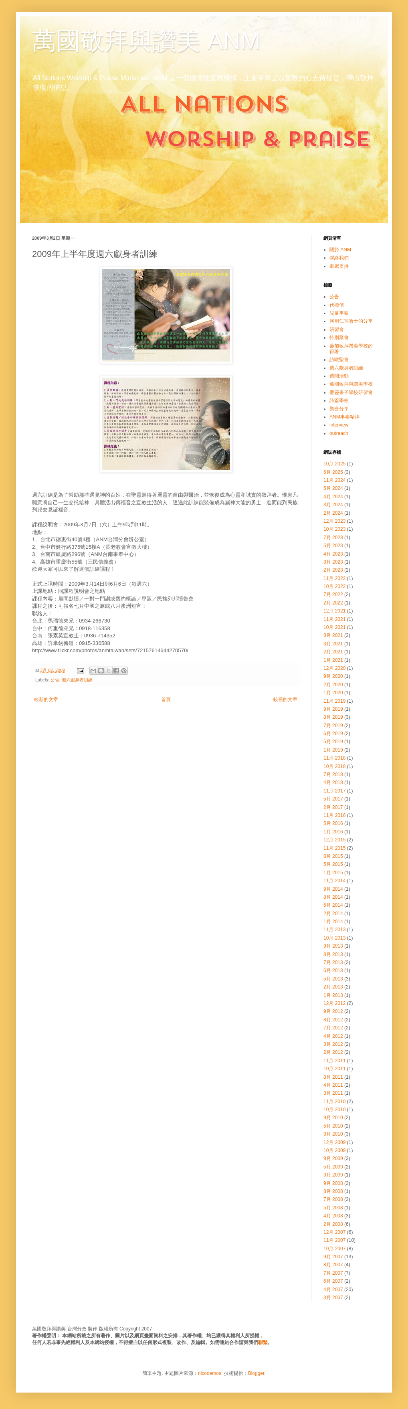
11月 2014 (334, 880)
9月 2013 (333, 946)
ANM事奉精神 (344, 417)
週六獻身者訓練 (77, 679)
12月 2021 (334, 611)
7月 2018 (333, 774)
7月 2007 (333, 1273)
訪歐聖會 (339, 359)
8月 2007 (333, 1264)
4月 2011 (333, 1085)
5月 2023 (333, 545)
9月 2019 (333, 709)
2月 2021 (333, 652)
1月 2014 (333, 921)
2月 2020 (333, 684)
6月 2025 (333, 472)
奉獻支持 (339, 266)
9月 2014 (333, 889)
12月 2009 (334, 1142)
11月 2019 (334, 701)
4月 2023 (333, 554)
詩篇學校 (339, 400)
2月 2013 (333, 987)
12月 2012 (334, 1003)
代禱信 (336, 305)
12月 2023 (334, 521)
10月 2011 (334, 1068)
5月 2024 (333, 488)
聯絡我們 (339, 258)
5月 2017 (333, 799)
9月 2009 (333, 1158)
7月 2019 (333, 725)
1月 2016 (333, 832)
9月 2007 (333, 1256)
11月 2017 (334, 791)
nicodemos (209, 1373)
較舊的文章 (285, 699)
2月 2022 (333, 603)
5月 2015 (333, 864)
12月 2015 (334, 840)
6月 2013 (333, 970)
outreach (338, 433)
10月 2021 (334, 627)
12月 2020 (334, 668)
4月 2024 (333, 496)
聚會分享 (339, 409)
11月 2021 (334, 619)
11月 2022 (334, 578)
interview (338, 425)
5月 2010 (333, 1126)
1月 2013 (333, 995)
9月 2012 (333, 1011)
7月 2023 (333, 537)
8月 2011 (333, 1077)
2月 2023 (333, 570)
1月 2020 (333, 692)
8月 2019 (333, 717)
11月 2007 (334, 1240)
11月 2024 (334, 480)
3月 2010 (333, 1134)
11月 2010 (334, 1101)
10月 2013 (334, 938)
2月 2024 (333, 513)
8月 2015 (333, 856)
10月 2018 (334, 766)
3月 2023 (333, 562)
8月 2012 (333, 1020)
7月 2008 (333, 1199)
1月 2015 (333, 872)
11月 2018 (334, 758)
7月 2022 (333, 594)
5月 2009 (333, 1167)
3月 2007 (333, 1297)
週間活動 (339, 376)
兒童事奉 (339, 313)
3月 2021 (333, 644)
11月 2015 (334, 848)
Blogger (256, 1373)
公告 (54, 679)
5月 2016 (333, 823)
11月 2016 (334, 815)
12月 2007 (334, 1232)
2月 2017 (333, 807)
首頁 (166, 699)
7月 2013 (333, 962)
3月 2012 (333, 1044)
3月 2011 (333, 1093)
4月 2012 (333, 1036)
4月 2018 (333, 782)
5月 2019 (333, 741)
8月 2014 (333, 897)
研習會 (336, 329)
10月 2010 (334, 1109)
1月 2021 (333, 660)
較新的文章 (46, 699)
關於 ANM (340, 250)
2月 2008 (333, 1224)
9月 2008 (333, 1183)
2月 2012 (333, 1052)
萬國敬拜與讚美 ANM (146, 40)
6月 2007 (333, 1281)
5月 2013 (333, 979)
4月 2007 (333, 1289)
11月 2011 (334, 1060)
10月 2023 (334, 529)
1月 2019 (333, 750)
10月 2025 (334, 464)
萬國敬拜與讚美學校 (351, 384)
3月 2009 (333, 1175)
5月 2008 (333, 1208)
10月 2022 (334, 586)
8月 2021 (333, 635)
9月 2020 (333, 676)
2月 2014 (333, 913)
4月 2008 (333, 1216)
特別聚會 (339, 337)
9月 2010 (333, 1117)
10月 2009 (334, 1150)
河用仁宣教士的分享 (351, 321)
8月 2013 (333, 954)
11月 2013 (334, 929)
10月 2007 (334, 1248)
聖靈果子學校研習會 (351, 392)
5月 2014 (333, 905)
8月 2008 (333, 1191)
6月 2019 (333, 733)
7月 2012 (333, 1028)
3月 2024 (333, 504)
